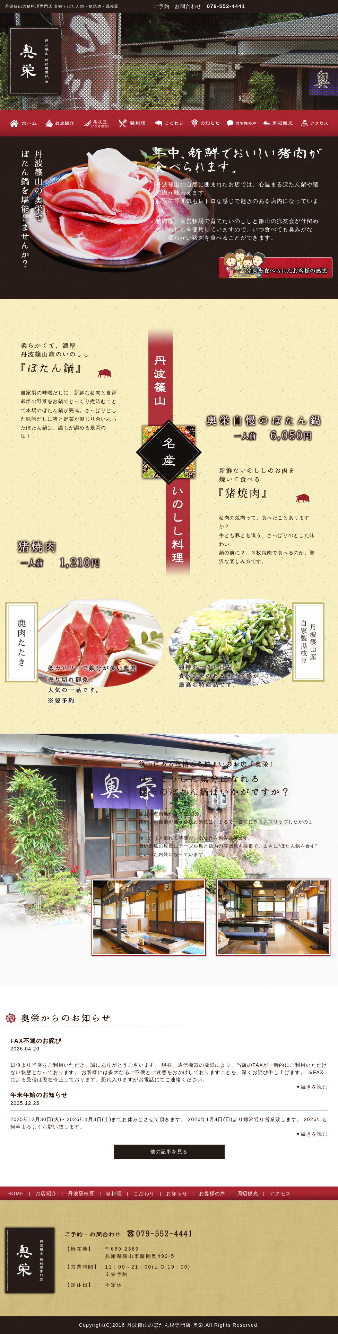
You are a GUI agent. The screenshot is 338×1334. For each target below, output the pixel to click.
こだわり (144, 1193)
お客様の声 (212, 1193)
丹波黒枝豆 (81, 1193)
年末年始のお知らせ (39, 1095)
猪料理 (114, 1193)
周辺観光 (248, 1193)
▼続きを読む (312, 1087)
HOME (16, 1193)
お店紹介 (46, 1193)
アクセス (280, 1193)
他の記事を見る (169, 1151)
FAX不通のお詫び (36, 1041)
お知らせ (177, 1193)
